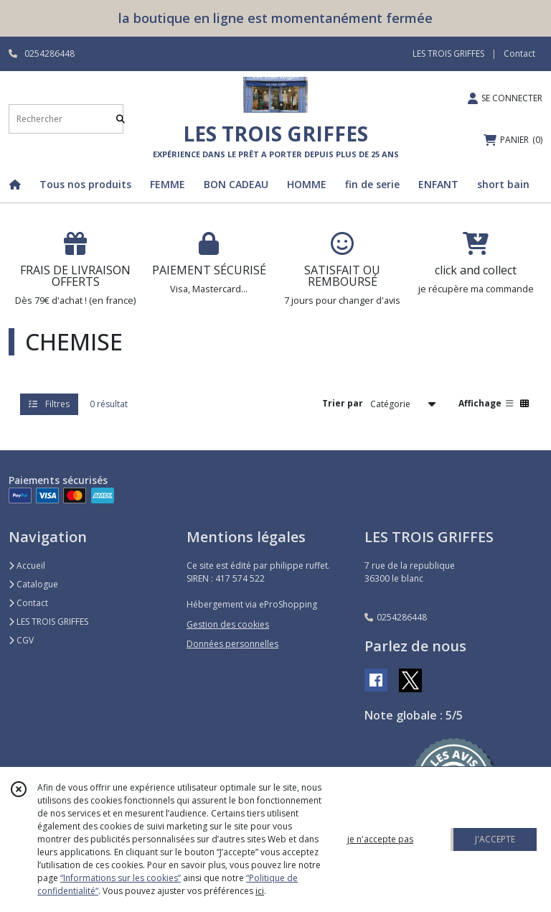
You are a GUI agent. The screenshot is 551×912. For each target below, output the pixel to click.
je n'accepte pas (380, 839)
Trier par (342, 403)
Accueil (27, 565)
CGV (21, 640)
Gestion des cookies (228, 624)
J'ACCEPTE (495, 839)
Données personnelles (232, 644)
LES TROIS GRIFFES (48, 621)
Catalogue (33, 584)
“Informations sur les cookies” (120, 878)
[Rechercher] (120, 119)
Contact (519, 53)
